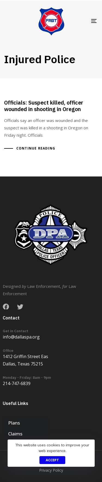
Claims (15, 434)
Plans (14, 423)
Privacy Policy (51, 470)
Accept (52, 459)
